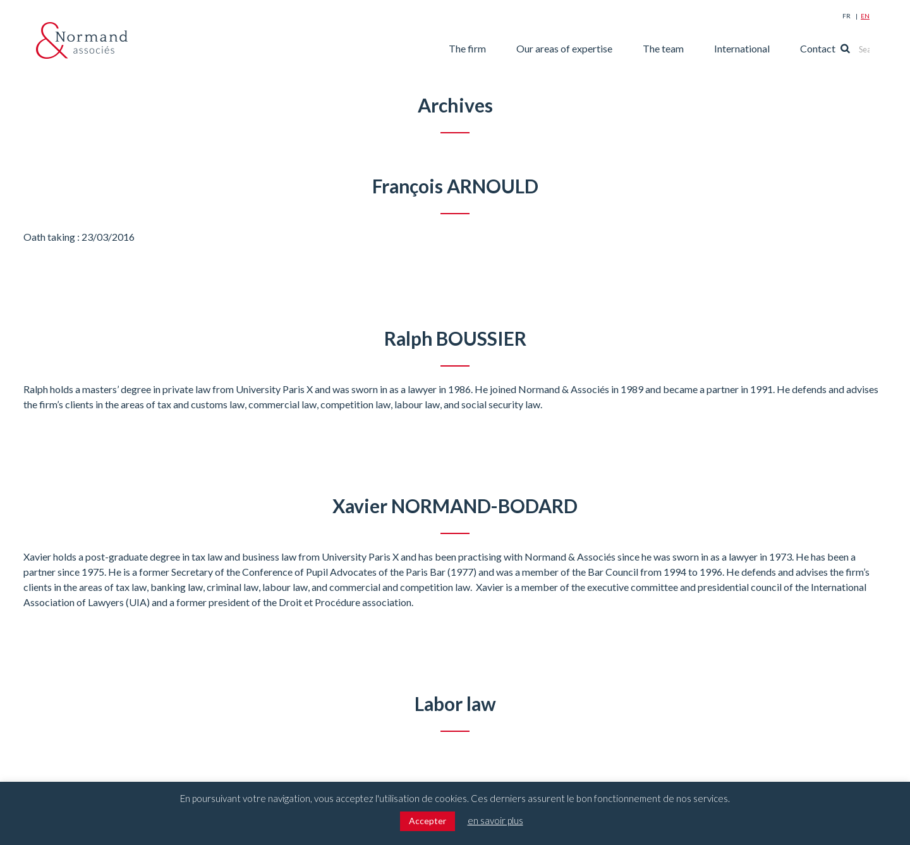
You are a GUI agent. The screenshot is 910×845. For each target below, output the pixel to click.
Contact (838, 48)
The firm (487, 48)
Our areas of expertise (585, 48)
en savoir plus (495, 820)
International (762, 48)
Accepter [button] (427, 820)
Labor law (455, 703)
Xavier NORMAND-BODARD (455, 505)
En (865, 16)
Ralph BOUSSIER (455, 338)
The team (683, 48)
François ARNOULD (455, 185)
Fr (846, 16)
